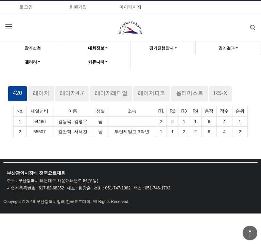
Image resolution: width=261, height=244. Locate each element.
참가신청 (32, 48)
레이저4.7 (72, 93)
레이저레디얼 (111, 93)
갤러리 (31, 62)
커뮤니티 (96, 62)
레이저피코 (151, 93)
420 (17, 93)
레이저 (41, 93)
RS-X (220, 93)
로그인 (26, 6)
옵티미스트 (189, 93)
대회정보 (96, 48)
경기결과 (227, 48)
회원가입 (78, 6)
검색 (247, 22)
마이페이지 (130, 6)
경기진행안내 (161, 48)
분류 (8, 27)
